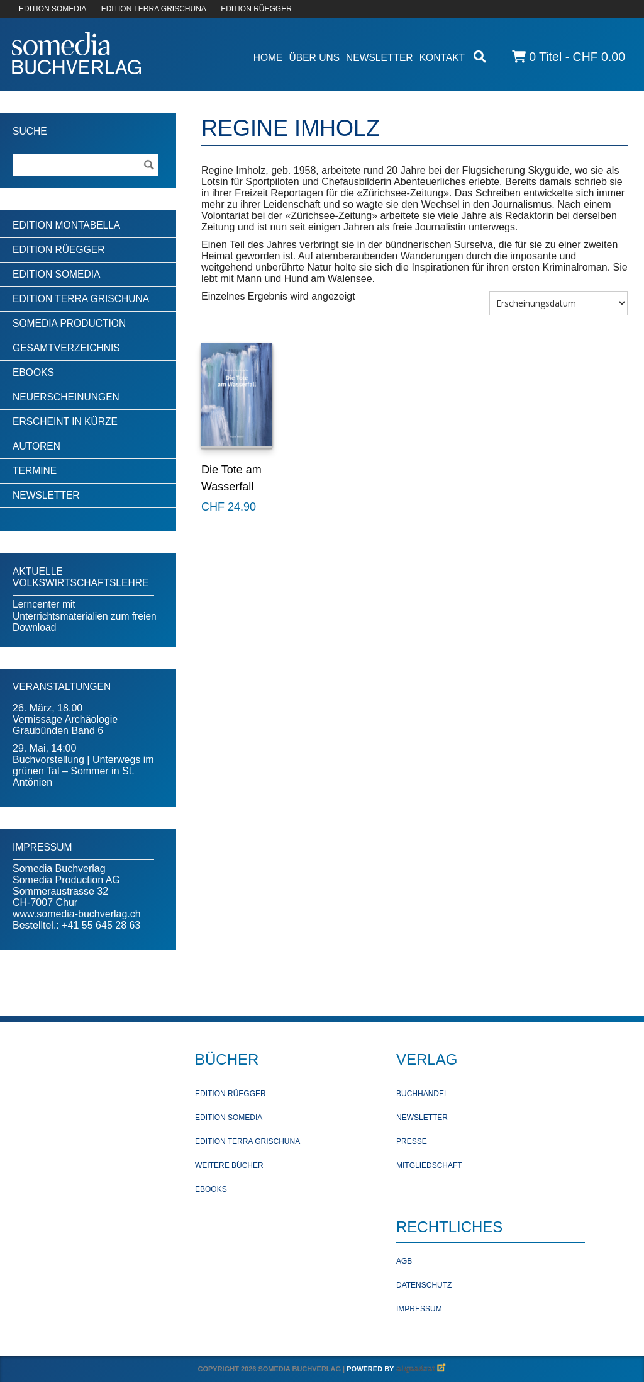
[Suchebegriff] (85, 165)
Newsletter (379, 57)
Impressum (419, 1309)
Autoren (36, 446)
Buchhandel (422, 1093)
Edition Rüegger (58, 249)
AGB (404, 1261)
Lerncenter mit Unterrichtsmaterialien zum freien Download (85, 616)
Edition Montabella (66, 225)
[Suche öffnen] (480, 57)
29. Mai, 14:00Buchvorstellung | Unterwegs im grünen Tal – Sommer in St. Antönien (83, 765)
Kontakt (442, 57)
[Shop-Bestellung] (558, 303)
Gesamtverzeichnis (66, 348)
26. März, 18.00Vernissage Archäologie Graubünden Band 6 (65, 719)
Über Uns (314, 57)
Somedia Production (69, 323)
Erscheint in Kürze (65, 421)
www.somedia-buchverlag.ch (77, 914)
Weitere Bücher (229, 1165)
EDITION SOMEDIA (52, 8)
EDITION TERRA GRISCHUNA (153, 8)
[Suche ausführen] (148, 164)
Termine (35, 470)
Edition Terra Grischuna (81, 298)
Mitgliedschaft (429, 1165)
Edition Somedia (57, 274)
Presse (411, 1141)
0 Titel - (568, 57)
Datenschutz (424, 1285)
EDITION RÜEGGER (256, 8)
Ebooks (33, 372)
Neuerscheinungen (66, 397)
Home (268, 57)
